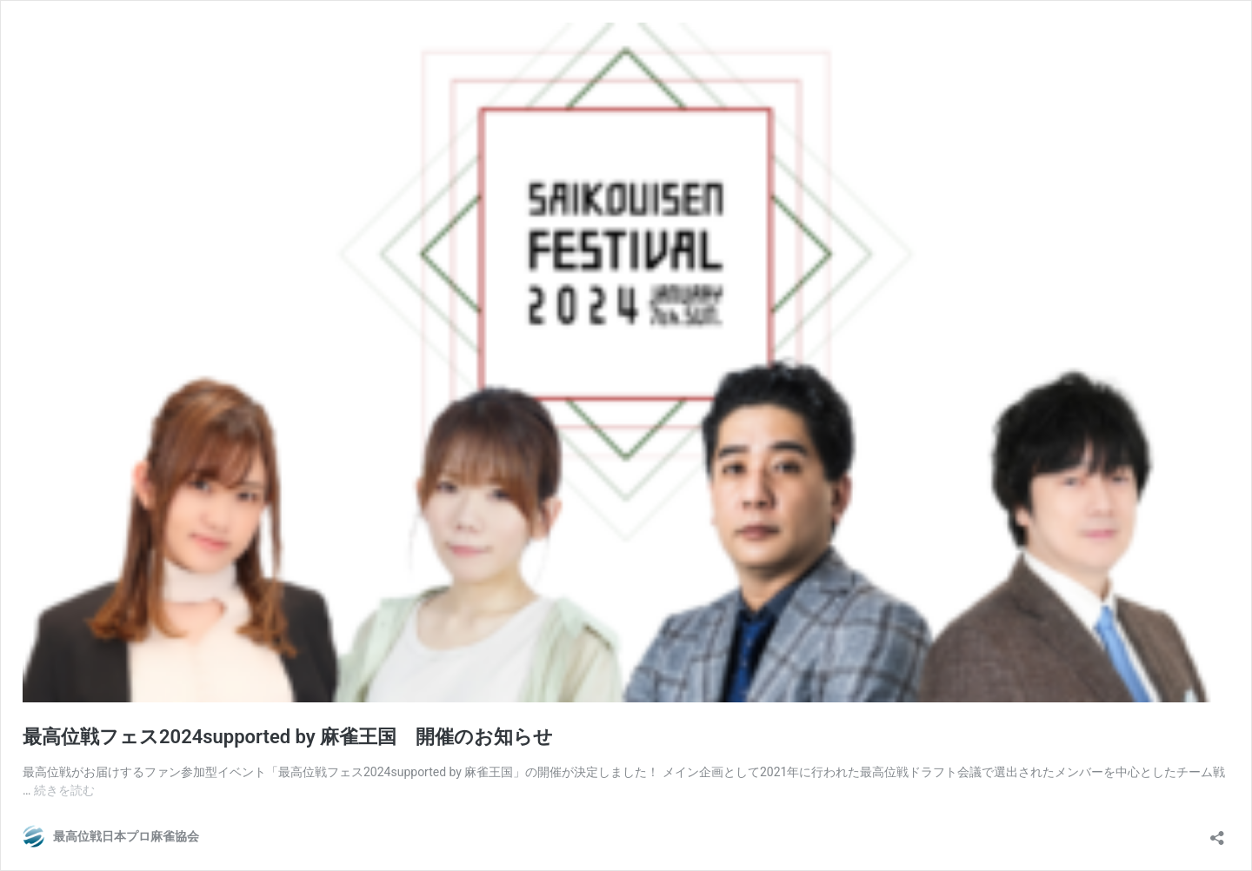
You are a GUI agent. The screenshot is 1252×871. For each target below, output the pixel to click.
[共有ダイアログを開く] (1217, 832)
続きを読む (64, 790)
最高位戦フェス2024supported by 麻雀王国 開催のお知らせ (288, 737)
